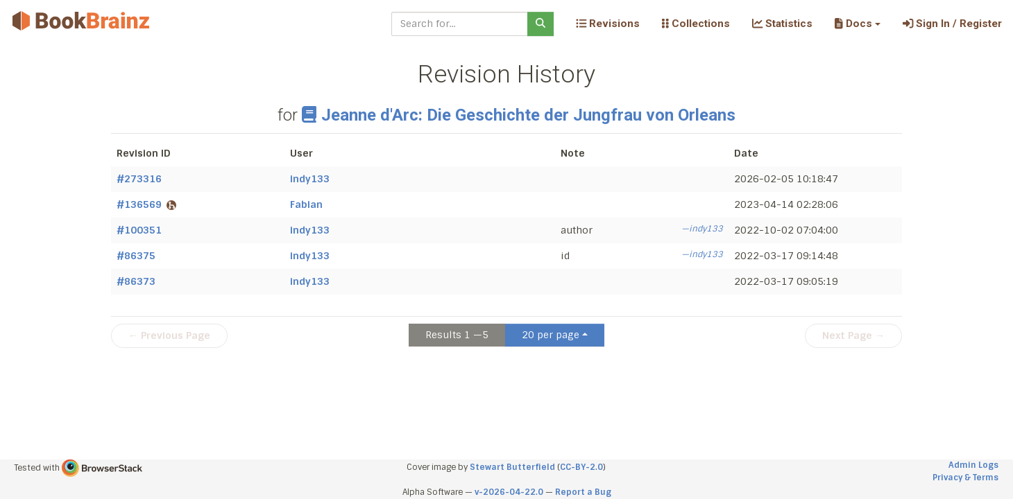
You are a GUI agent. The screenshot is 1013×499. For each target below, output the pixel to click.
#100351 (139, 230)
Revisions (608, 23)
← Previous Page (169, 335)
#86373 (136, 281)
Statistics (782, 23)
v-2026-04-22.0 (509, 492)
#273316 (139, 179)
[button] (857, 23)
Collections (696, 23)
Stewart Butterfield (512, 467)
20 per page (550, 335)
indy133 (310, 179)
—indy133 (702, 228)
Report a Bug (583, 492)
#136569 (146, 204)
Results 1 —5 (456, 335)
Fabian (306, 204)
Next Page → (853, 335)
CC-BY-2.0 (581, 467)
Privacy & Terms (965, 477)
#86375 (136, 256)
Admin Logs (973, 465)
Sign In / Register (952, 23)
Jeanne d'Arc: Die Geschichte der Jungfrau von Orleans (518, 115)
